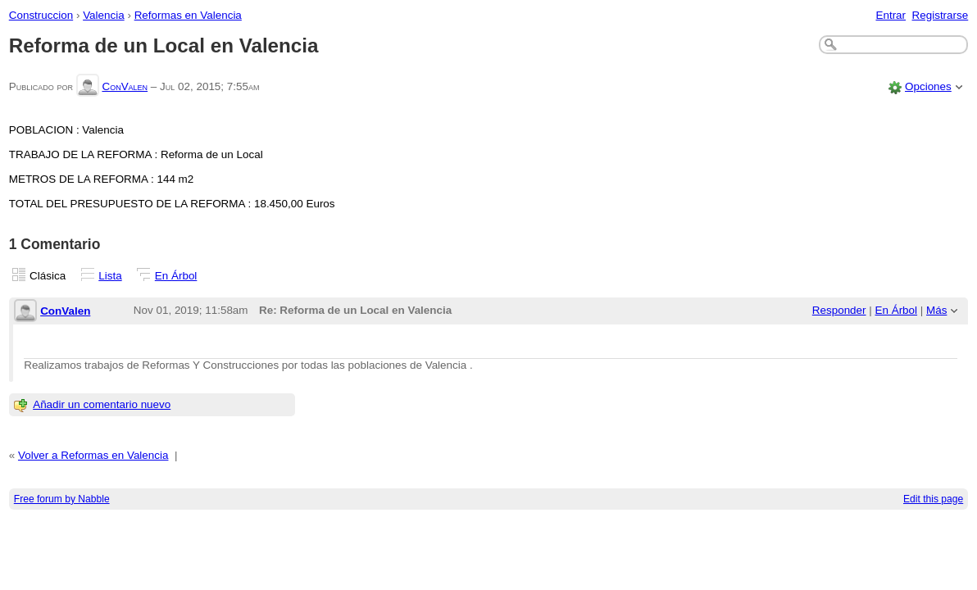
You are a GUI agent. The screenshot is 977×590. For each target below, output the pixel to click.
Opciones (928, 86)
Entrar (890, 15)
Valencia (104, 15)
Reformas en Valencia (188, 15)
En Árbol (176, 276)
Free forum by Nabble (62, 499)
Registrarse (940, 15)
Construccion (41, 15)
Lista (109, 276)
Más (936, 310)
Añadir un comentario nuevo (101, 404)
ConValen (125, 86)
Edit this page (933, 499)
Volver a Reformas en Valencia (93, 455)
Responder (839, 310)
